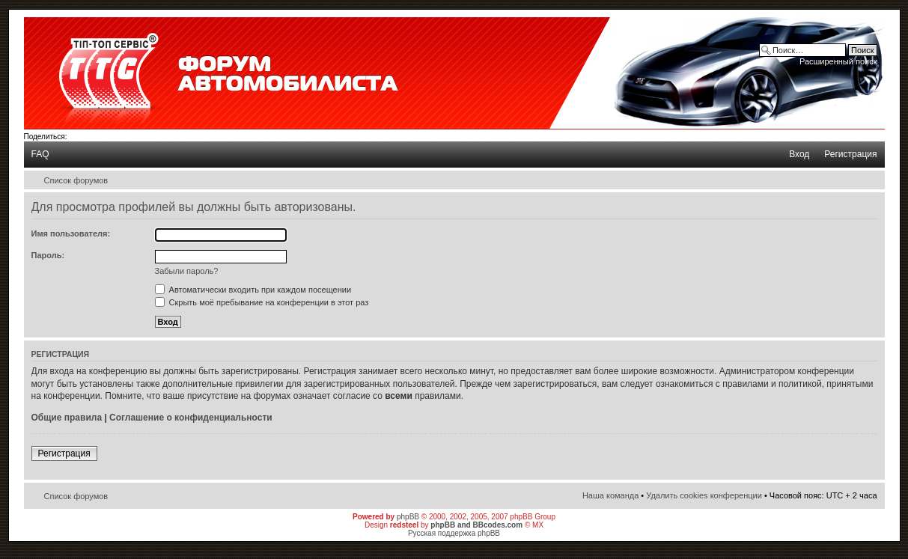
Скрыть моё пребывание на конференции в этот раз (262, 302)
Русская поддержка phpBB (454, 533)
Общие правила (67, 417)
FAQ (40, 154)
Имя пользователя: (71, 233)
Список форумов (76, 180)
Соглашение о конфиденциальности (190, 417)
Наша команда (610, 495)
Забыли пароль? (187, 270)
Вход (799, 154)
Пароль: (48, 255)
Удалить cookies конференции (704, 495)
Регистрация (850, 154)
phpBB (408, 517)
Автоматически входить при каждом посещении (253, 289)
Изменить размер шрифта (866, 180)
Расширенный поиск (838, 61)
